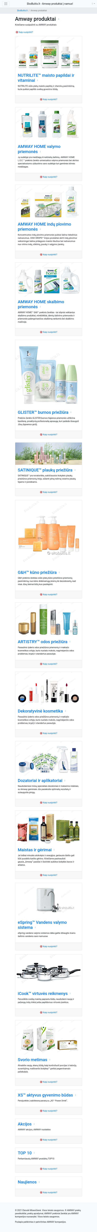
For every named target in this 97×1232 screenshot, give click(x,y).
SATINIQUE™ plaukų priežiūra (45, 470)
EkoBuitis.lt (22, 10)
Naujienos (27, 1181)
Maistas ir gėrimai (35, 849)
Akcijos (25, 1123)
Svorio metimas (32, 1059)
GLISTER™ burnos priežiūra (43, 412)
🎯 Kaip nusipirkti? (24, 32)
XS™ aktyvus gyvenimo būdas (45, 1095)
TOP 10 (25, 1152)
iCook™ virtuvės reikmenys (43, 993)
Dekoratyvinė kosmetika (40, 711)
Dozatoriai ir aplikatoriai (40, 780)
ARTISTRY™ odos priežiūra (42, 641)
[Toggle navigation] (5, 3)
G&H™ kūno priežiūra (37, 572)
